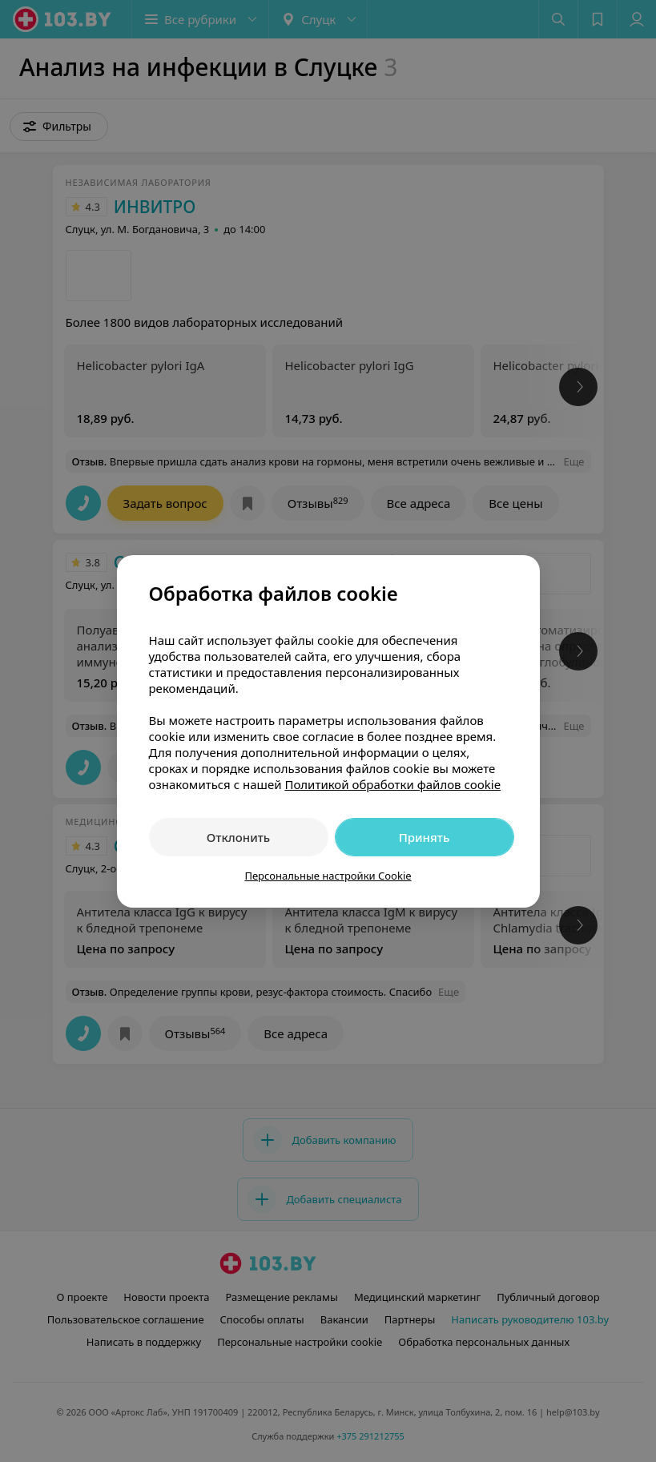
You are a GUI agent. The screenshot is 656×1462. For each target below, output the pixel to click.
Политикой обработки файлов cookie (392, 784)
